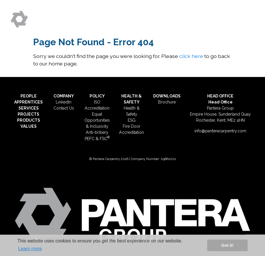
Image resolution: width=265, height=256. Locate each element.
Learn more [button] (30, 248)
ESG (132, 120)
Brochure (167, 102)
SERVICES (28, 108)
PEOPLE (29, 96)
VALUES (29, 126)
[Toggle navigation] (247, 17)
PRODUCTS (28, 120)
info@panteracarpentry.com (220, 131)
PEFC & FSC (97, 138)
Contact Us (63, 108)
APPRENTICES (28, 102)
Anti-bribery (97, 132)
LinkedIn (63, 102)
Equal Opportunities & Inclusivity (97, 120)
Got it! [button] (227, 245)
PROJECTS (28, 114)
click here (191, 56)
